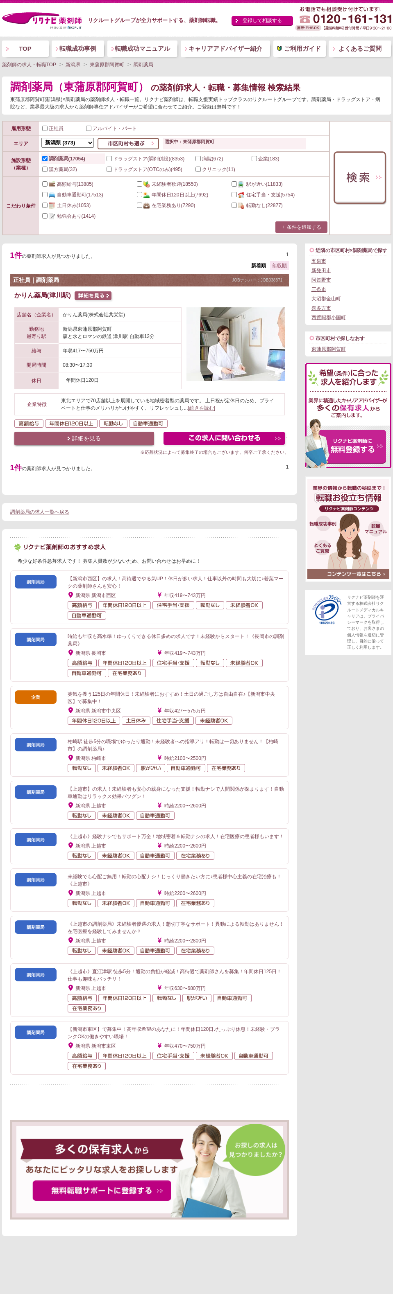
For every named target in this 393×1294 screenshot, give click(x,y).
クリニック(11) (215, 169)
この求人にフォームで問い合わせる (225, 439)
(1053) (66, 205)
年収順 (279, 265)
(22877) (257, 205)
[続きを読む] (202, 408)
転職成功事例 (77, 48)
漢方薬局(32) (59, 169)
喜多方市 (321, 308)
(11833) (257, 184)
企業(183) (265, 159)
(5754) (263, 195)
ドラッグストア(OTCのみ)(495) (144, 169)
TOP (25, 48)
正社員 (53, 128)
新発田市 (321, 270)
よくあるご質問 (360, 48)
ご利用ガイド (302, 48)
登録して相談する (262, 20)
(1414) (69, 216)
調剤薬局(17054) (63, 159)
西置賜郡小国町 (328, 317)
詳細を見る (86, 438)
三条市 (318, 289)
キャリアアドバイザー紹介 (225, 48)
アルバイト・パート (111, 128)
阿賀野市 (321, 280)
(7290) (166, 205)
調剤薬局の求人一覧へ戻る (39, 512)
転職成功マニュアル (142, 48)
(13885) (67, 184)
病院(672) (209, 159)
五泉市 (318, 261)
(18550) (167, 184)
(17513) (72, 195)
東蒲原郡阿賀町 (328, 349)
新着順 (258, 265)
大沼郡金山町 (326, 299)
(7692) (173, 195)
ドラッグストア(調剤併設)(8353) (146, 159)
